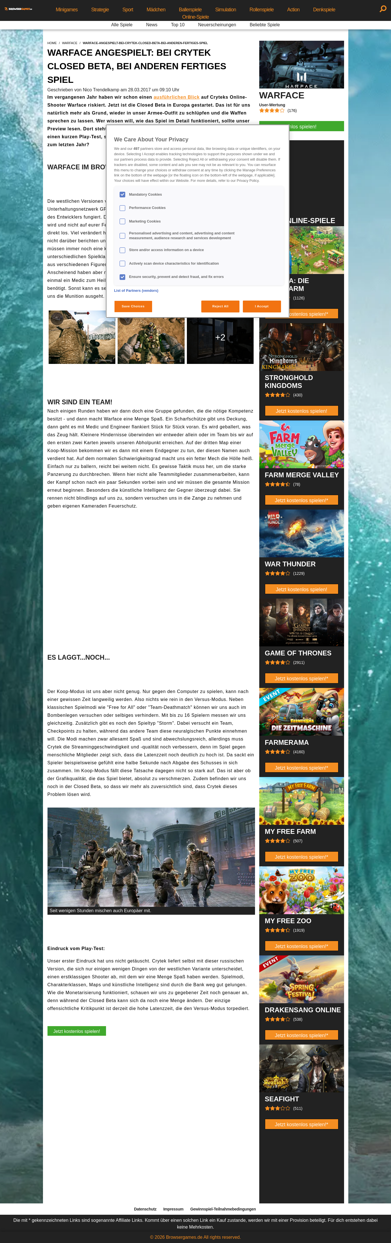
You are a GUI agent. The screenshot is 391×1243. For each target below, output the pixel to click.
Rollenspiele (262, 9)
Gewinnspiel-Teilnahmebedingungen (223, 1209)
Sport (127, 9)
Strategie (100, 9)
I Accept (262, 306)
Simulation (225, 9)
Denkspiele (324, 9)
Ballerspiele (190, 9)
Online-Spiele (195, 17)
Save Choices (133, 306)
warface (69, 43)
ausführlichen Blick (177, 97)
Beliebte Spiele (265, 24)
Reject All (220, 306)
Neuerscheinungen (217, 24)
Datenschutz (145, 1209)
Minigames (66, 9)
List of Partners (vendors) (136, 291)
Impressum (173, 1209)
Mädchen (156, 9)
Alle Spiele (122, 24)
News (151, 24)
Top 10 (178, 24)
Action (293, 9)
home (52, 43)
